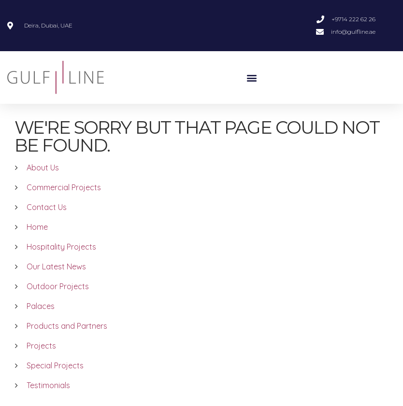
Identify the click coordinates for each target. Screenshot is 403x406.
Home (37, 227)
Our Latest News (56, 266)
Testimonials (48, 385)
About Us (43, 167)
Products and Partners (67, 326)
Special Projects (55, 365)
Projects (41, 345)
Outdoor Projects (58, 286)
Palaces (41, 306)
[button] (252, 77)
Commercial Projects (64, 187)
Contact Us (47, 207)
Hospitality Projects (61, 247)
